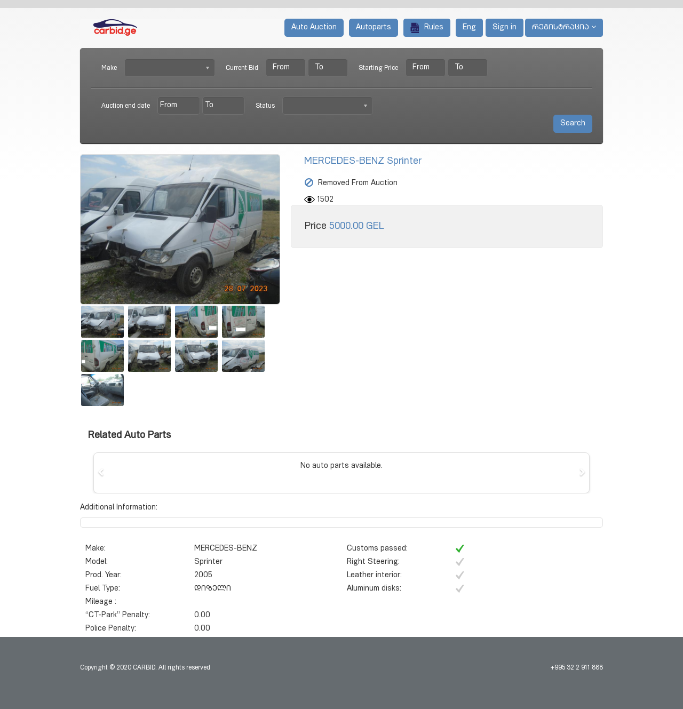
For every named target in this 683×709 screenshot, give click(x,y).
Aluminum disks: (374, 589)
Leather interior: (374, 575)
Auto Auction (314, 27)
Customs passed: (377, 549)
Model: (96, 562)
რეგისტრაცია (564, 27)
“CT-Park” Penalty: (117, 615)
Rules (426, 27)
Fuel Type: (102, 589)
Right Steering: (373, 562)
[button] (101, 472)
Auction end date (125, 106)
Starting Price (378, 68)
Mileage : (100, 602)
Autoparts (373, 27)
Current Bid (242, 68)
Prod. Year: (103, 575)
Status (265, 106)
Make (109, 68)
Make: (95, 549)
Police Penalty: (110, 629)
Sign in (505, 27)
